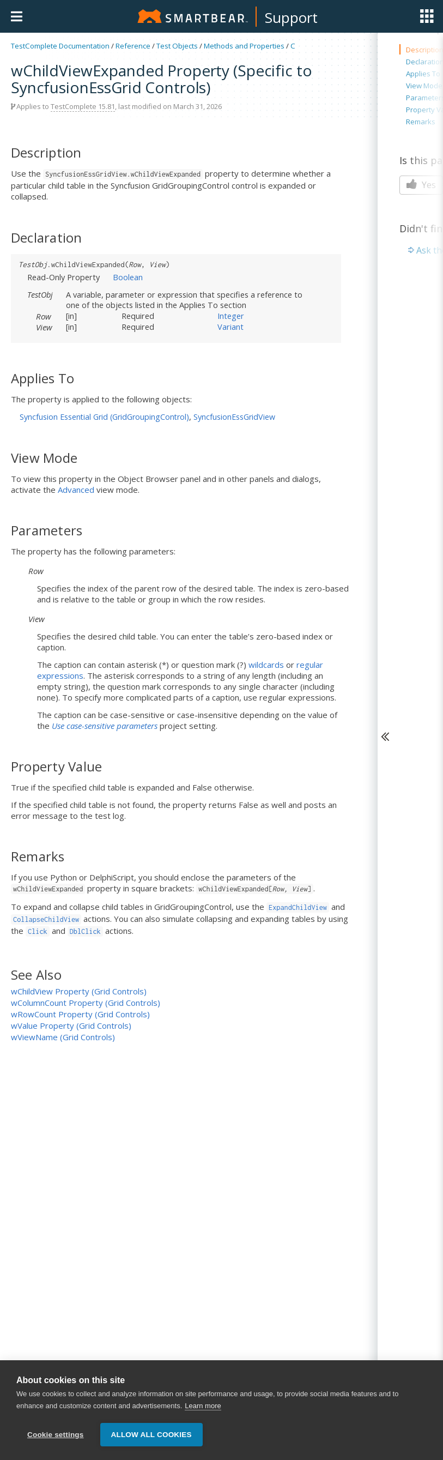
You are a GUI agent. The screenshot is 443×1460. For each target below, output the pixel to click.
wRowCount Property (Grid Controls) (80, 1014)
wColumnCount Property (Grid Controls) (85, 1002)
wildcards (266, 664)
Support (291, 17)
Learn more (203, 1411)
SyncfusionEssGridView (234, 417)
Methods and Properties (244, 46)
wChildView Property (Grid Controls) (79, 991)
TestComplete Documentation (60, 46)
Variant (230, 326)
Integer (230, 315)
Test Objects (177, 46)
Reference (133, 46)
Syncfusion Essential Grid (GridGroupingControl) (104, 417)
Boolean (128, 277)
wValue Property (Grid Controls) (71, 1025)
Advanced (76, 489)
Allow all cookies (151, 1439)
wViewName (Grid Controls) (63, 1036)
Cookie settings (55, 1439)
